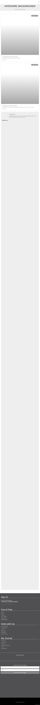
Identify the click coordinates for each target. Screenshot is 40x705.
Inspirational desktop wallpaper (10, 56)
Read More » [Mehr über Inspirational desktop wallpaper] (4, 59)
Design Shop (19, 9)
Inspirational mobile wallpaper (9, 105)
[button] (38, 2)
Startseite (16, 9)
